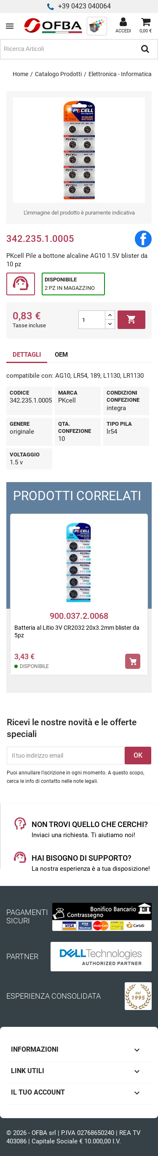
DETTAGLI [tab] (27, 354)
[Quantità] (91, 319)
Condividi (143, 239)
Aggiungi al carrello (131, 319)
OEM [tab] (61, 354)
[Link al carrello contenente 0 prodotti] (145, 26)
